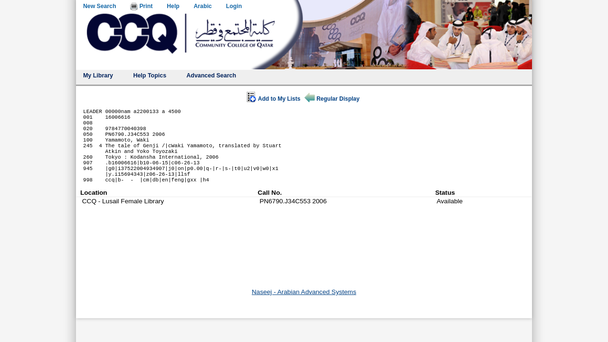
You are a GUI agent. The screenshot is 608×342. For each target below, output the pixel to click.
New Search (99, 6)
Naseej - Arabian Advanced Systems (304, 291)
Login (234, 6)
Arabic (203, 6)
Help (173, 6)
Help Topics (149, 75)
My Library (98, 75)
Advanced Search (212, 75)
